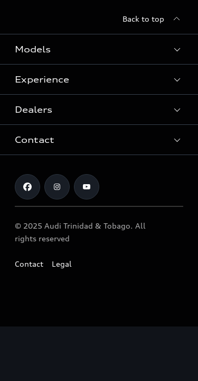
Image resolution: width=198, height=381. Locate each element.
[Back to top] (152, 19)
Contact (29, 263)
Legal (62, 263)
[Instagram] (57, 186)
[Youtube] (86, 186)
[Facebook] (27, 186)
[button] (99, 49)
